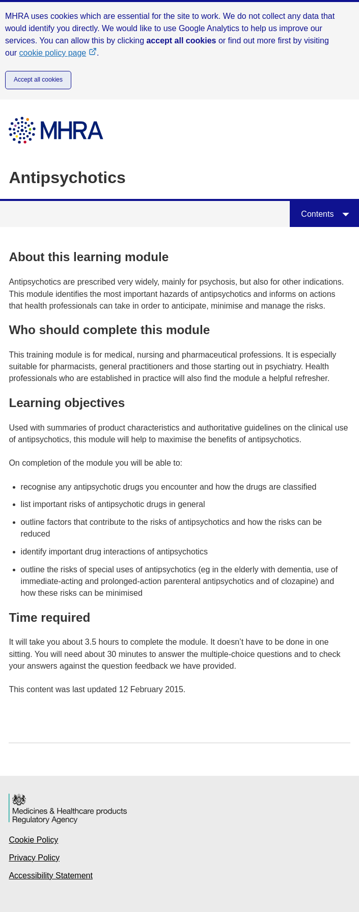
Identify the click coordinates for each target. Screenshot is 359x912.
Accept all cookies (38, 79)
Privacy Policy (34, 857)
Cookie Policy (33, 839)
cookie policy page (58, 52)
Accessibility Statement (51, 875)
